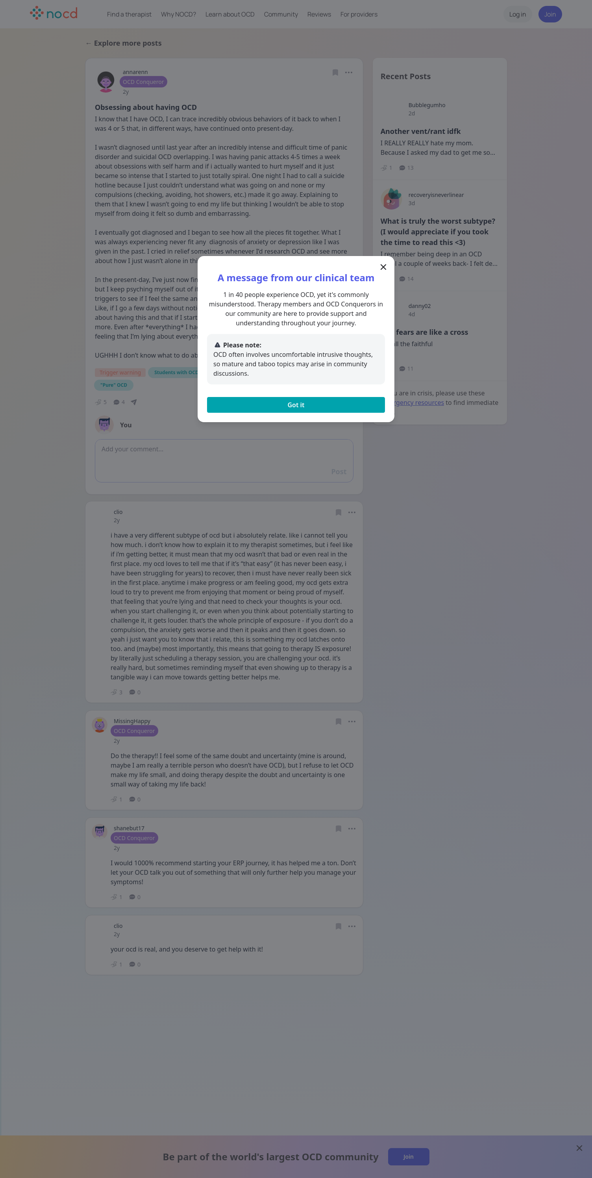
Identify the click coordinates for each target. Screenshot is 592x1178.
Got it (295, 405)
